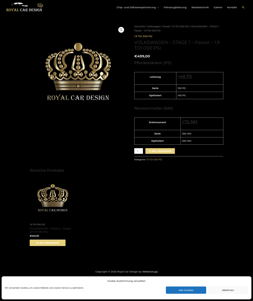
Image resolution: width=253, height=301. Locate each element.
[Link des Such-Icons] (243, 7)
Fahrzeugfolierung (175, 7)
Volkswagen (154, 26)
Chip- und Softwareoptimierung (136, 7)
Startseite (139, 26)
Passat (166, 26)
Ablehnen (228, 290)
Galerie (218, 7)
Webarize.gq (150, 271)
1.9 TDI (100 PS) (180, 26)
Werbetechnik (200, 7)
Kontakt (232, 7)
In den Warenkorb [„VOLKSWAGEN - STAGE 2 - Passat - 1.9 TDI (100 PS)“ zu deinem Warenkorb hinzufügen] (47, 242)
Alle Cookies (186, 290)
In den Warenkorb (160, 151)
